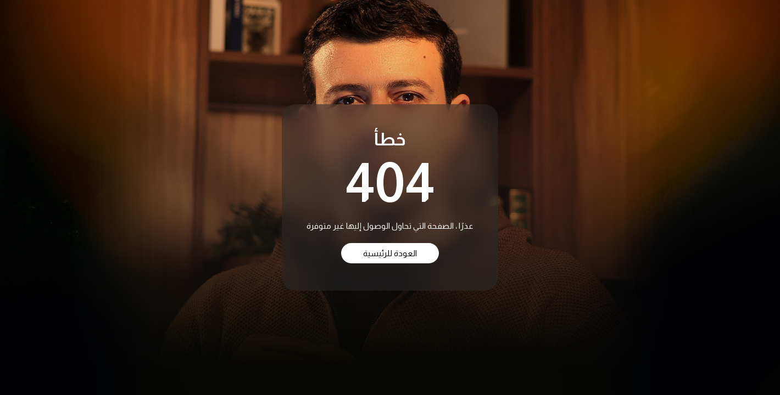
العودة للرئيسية (390, 253)
